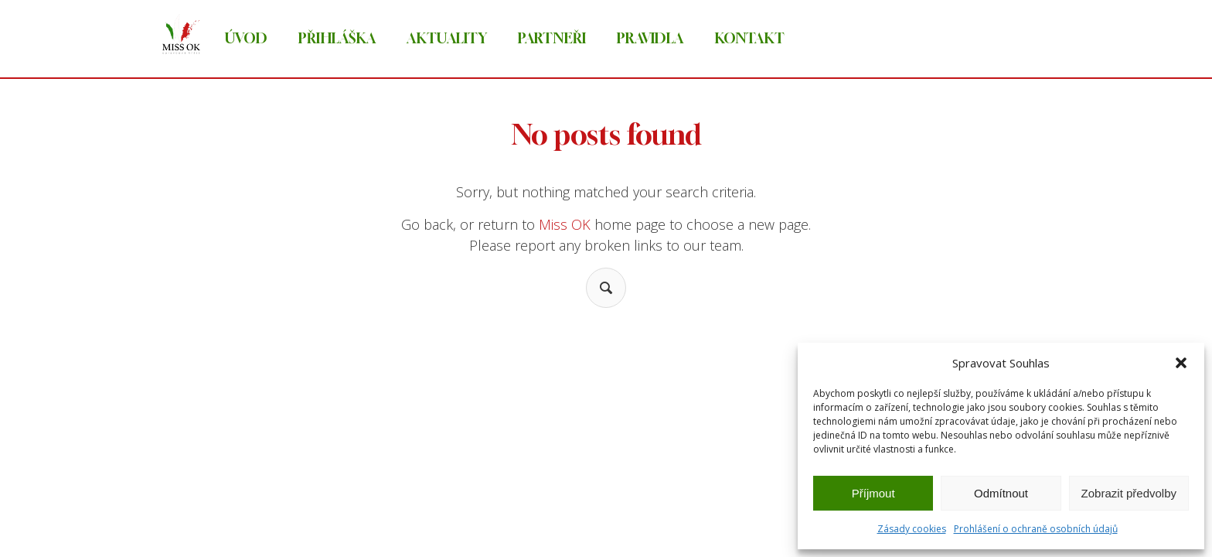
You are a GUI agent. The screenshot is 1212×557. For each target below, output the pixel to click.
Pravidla (650, 37)
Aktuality (447, 37)
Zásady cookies (911, 528)
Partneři (552, 37)
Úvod (246, 37)
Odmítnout (1001, 493)
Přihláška (337, 37)
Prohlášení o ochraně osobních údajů (1036, 528)
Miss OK (565, 224)
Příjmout (873, 493)
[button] (1181, 363)
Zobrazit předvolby (1128, 493)
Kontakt (749, 37)
